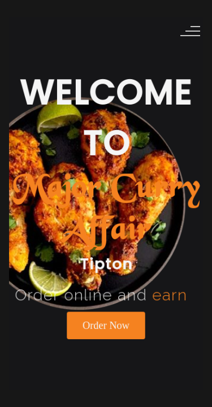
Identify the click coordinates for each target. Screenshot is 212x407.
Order (106, 322)
